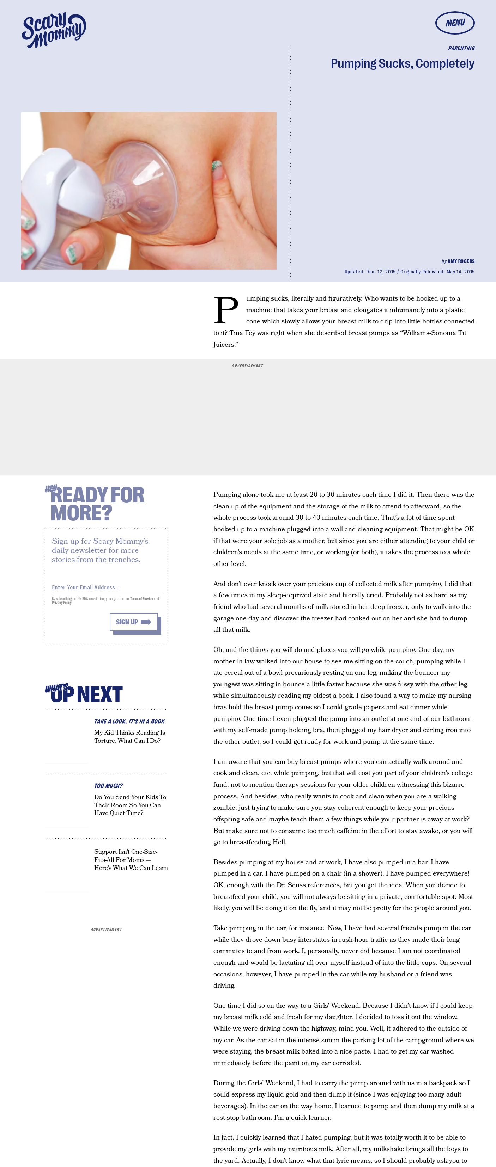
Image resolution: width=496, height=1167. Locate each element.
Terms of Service (141, 602)
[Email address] (106, 589)
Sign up (127, 625)
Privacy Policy (62, 606)
